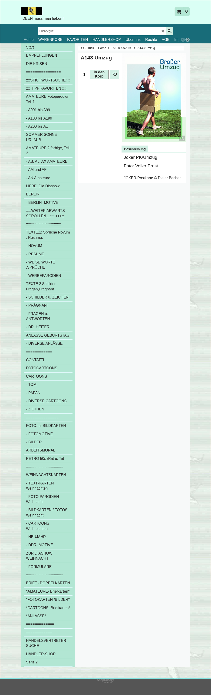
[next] (187, 40)
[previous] (183, 40)
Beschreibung (135, 149)
